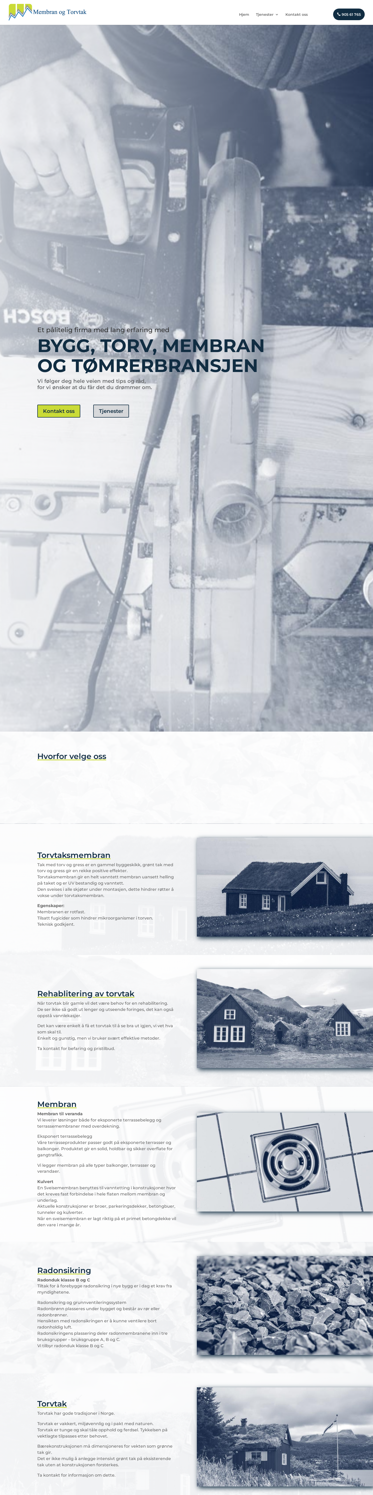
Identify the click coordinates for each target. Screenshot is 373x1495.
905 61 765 (349, 14)
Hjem (244, 15)
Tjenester (265, 15)
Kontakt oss (296, 15)
